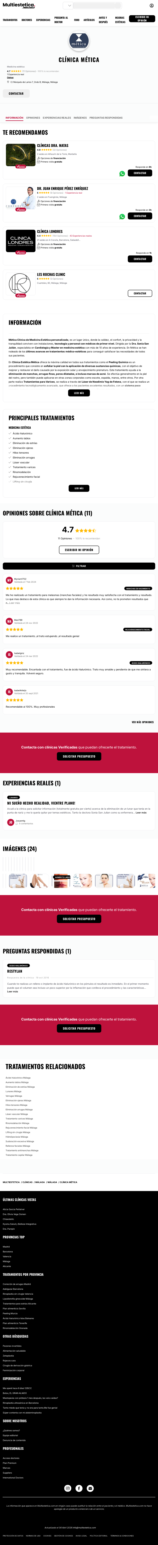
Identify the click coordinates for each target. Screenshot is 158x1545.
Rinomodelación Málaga (17, 1113)
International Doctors (13, 1468)
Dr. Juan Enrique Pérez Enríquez (62, 178)
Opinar (10, 77)
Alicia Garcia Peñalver (14, 1199)
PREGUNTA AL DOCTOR (61, 20)
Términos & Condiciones (122, 1526)
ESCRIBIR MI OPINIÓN (142, 18)
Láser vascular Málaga (17, 1104)
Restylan (14, 961)
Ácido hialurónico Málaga (18, 1068)
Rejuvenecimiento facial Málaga (21, 1118)
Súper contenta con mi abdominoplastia (22, 1403)
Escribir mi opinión (79, 540)
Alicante (7, 1256)
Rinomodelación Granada (15, 1318)
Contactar (140, 163)
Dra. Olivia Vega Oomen (14, 1204)
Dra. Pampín (9, 1219)
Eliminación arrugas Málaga (19, 1099)
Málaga (6, 1251)
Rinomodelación (22, 462)
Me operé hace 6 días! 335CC (17, 1378)
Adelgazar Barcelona (13, 1279)
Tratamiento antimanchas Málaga (22, 1140)
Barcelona (8, 1241)
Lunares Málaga (13, 1081)
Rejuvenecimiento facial (26, 466)
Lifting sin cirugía (22, 471)
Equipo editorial (10, 1425)
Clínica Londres (49, 221)
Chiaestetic (8, 1209)
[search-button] (118, 5)
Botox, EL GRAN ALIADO (15, 1383)
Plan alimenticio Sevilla (14, 1298)
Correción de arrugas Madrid (17, 1274)
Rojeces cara (9, 1350)
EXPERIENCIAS (43, 20)
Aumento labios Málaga (17, 1072)
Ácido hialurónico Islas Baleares (18, 1308)
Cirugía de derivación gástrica (17, 1355)
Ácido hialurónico (22, 423)
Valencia (7, 1246)
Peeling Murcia (10, 1303)
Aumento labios (21, 428)
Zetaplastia (8, 1346)
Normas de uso (33, 1526)
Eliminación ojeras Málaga (18, 1090)
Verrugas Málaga (14, 1086)
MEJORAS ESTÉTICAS (120, 20)
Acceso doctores (11, 1448)
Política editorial (99, 1526)
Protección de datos (13, 1526)
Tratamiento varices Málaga (19, 1109)
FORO (76, 20)
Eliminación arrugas (24, 447)
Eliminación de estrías (25, 433)
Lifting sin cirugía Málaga (18, 1122)
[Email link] (90, 1478)
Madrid (6, 1237)
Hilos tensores (21, 442)
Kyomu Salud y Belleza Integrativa (19, 1214)
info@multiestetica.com (84, 1518)
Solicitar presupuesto (79, 746)
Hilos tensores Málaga (16, 1095)
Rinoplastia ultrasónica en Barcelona (21, 1393)
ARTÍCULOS (89, 20)
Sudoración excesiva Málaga (20, 1131)
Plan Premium (9, 1453)
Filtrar (79, 556)
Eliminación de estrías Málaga (20, 1077)
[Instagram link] (67, 1479)
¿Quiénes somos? (11, 1420)
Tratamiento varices (24, 457)
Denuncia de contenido (14, 1430)
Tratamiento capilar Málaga (19, 1145)
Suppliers (7, 1463)
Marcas (6, 1458)
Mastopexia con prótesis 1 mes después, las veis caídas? (30, 1388)
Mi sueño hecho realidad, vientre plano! (41, 793)
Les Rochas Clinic (51, 264)
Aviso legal (81, 1526)
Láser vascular (21, 452)
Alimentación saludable (14, 1341)
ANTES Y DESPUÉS (103, 20)
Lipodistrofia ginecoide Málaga (18, 1289)
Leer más (141, 802)
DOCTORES (27, 20)
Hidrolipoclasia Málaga (17, 1127)
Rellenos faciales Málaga (18, 1136)
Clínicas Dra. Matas (52, 135)
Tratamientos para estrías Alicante (19, 1294)
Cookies (47, 1526)
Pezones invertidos (12, 1336)
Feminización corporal (13, 1360)
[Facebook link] (79, 1479)
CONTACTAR (16, 93)
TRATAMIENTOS (10, 20)
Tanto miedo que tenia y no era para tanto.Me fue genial (30, 1398)
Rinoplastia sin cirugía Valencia (18, 1284)
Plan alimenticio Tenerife (15, 1313)
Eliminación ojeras (23, 438)
